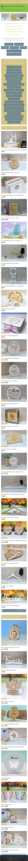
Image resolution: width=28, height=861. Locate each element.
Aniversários (8, 75)
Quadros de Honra (11, 93)
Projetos (19, 93)
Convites (21, 84)
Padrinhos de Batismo (14, 54)
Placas (18, 87)
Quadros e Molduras (9, 104)
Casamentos (18, 44)
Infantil (8, 96)
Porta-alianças (11, 87)
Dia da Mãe (17, 66)
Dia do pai (17, 98)
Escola (20, 119)
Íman (18, 122)
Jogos (21, 101)
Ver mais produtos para (14, 610)
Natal (21, 75)
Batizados (5, 47)
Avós (20, 78)
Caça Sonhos (8, 110)
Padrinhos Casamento (14, 51)
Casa (8, 78)
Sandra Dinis (8, 2)
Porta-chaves (11, 122)
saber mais (16, 859)
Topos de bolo (8, 84)
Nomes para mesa (17, 96)
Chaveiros (10, 113)
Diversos (10, 81)
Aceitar (11, 859)
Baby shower (17, 81)
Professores (14, 78)
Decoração (17, 113)
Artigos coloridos (9, 116)
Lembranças (14, 47)
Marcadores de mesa (9, 90)
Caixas (10, 98)
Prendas (23, 47)
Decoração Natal (19, 104)
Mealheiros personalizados (11, 101)
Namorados (9, 44)
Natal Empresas (18, 116)
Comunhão (18, 72)
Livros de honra (19, 90)
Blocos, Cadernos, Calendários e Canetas (14, 107)
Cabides (15, 84)
